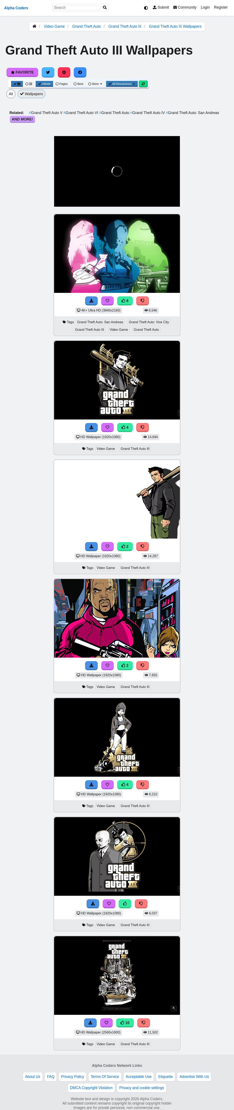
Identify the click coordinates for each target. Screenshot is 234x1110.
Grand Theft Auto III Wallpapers (175, 26)
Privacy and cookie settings (141, 1088)
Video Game (54, 26)
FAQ (50, 1077)
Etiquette (165, 1077)
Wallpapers (31, 94)
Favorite (22, 72)
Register (221, 7)
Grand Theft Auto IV (148, 113)
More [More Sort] (95, 84)
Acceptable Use (139, 1077)
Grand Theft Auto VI (81, 113)
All (11, 94)
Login (205, 7)
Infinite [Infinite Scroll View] (44, 84)
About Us (32, 1077)
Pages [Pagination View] (62, 84)
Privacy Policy (72, 1077)
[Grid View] (17, 84)
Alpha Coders (16, 8)
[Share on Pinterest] (64, 72)
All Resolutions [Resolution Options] (122, 84)
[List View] (29, 84)
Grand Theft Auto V (46, 113)
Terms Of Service (105, 1077)
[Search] (104, 8)
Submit (161, 7)
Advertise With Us (194, 1077)
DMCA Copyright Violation (91, 1088)
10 (125, 1023)
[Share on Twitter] (48, 72)
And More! (22, 119)
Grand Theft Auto (86, 26)
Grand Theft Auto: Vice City (149, 322)
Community (184, 7)
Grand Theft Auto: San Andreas (192, 113)
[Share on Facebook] (80, 72)
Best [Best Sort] (78, 84)
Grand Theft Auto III (124, 26)
